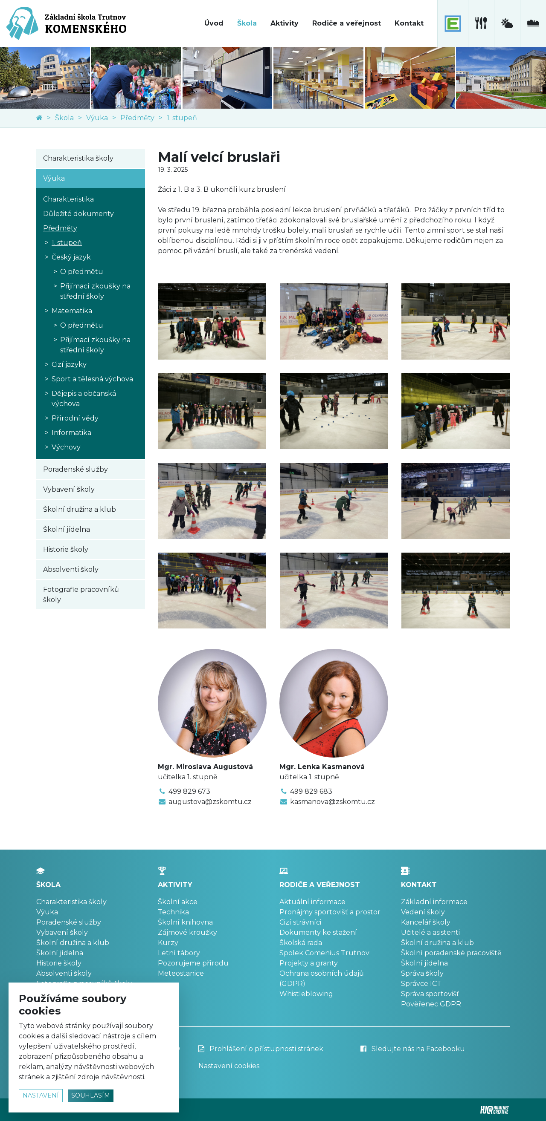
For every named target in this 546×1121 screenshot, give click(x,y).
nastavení (41, 1095)
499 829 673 (189, 791)
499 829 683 (311, 791)
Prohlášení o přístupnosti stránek (260, 1049)
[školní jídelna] (481, 23)
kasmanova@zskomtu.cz (332, 802)
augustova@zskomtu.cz (210, 802)
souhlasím (90, 1095)
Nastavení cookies (228, 1066)
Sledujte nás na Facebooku (412, 1049)
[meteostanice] (507, 23)
